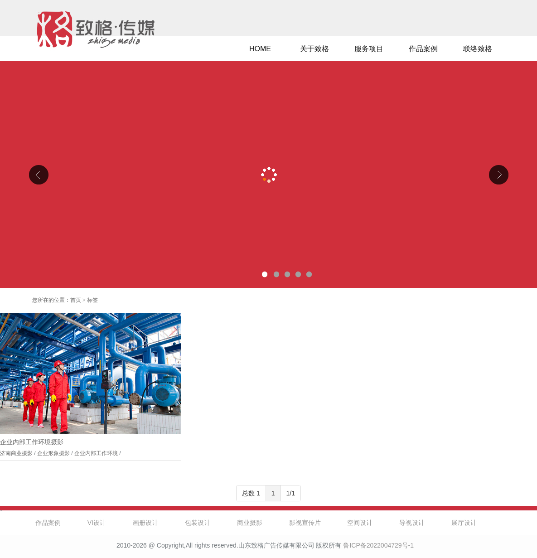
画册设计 (145, 522)
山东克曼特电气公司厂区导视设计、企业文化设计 (268, 174)
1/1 (290, 493)
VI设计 (96, 522)
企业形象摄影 (53, 453)
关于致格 (314, 49)
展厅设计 (464, 522)
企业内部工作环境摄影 (31, 442)
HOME (260, 49)
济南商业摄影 (16, 453)
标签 (92, 300)
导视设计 (412, 522)
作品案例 (423, 49)
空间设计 (360, 522)
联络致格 (477, 49)
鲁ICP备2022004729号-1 (378, 545)
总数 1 (251, 493)
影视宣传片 (305, 522)
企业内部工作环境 (96, 453)
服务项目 (368, 49)
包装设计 (197, 522)
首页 (75, 300)
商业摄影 (249, 522)
